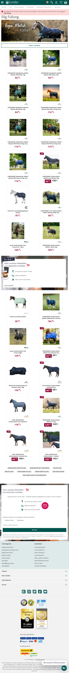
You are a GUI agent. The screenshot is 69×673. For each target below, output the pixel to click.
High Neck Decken (58, 471)
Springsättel (5, 566)
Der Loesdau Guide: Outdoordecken (34, 475)
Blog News (20, 520)
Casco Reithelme (39, 550)
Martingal (5, 560)
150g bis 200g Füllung (24, 471)
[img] (65, 3)
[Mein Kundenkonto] (56, 3)
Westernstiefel (6, 555)
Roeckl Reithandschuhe (41, 560)
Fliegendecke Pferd (7, 547)
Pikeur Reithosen (39, 552)
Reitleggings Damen (8, 563)
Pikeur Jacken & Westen (41, 558)
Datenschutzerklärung (56, 536)
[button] (2, 2)
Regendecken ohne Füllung (17, 468)
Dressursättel (6, 558)
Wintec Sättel (38, 563)
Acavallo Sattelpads (40, 566)
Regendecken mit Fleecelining (39, 468)
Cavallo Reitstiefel (39, 547)
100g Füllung (9, 471)
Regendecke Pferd (7, 552)
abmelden (25, 537)
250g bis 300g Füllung (42, 471)
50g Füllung (57, 468)
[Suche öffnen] (51, 2)
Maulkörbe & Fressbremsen (10, 550)
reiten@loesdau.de (39, 659)
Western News (9, 520)
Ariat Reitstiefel (39, 555)
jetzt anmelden (9, 285)
